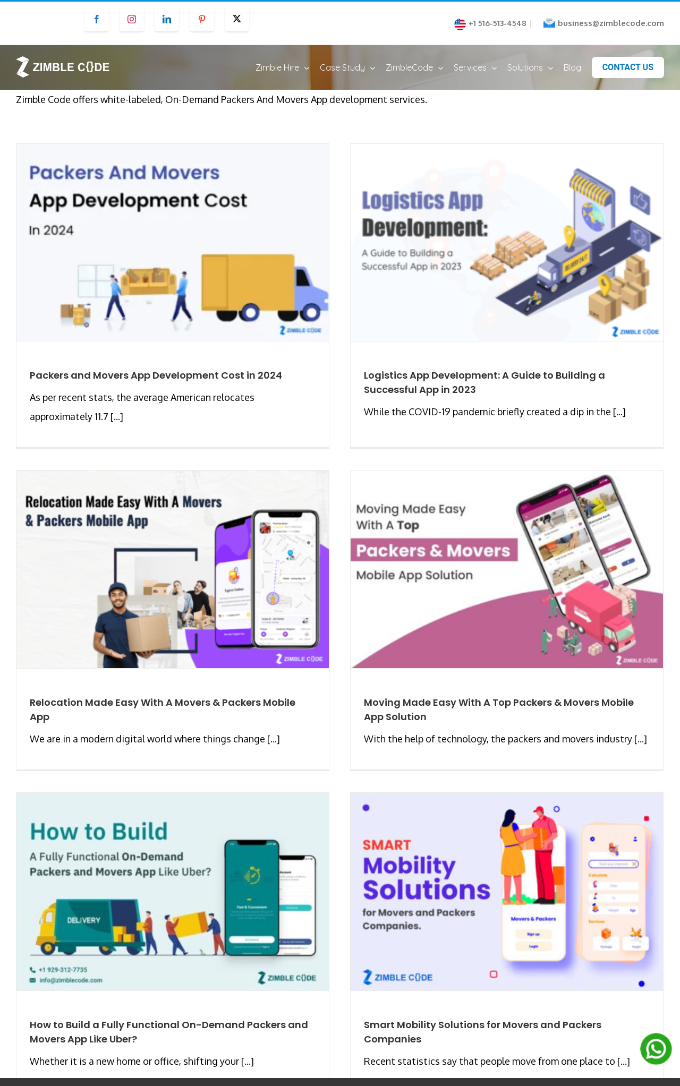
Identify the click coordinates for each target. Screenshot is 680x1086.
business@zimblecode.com (611, 23)
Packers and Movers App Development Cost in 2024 (156, 385)
